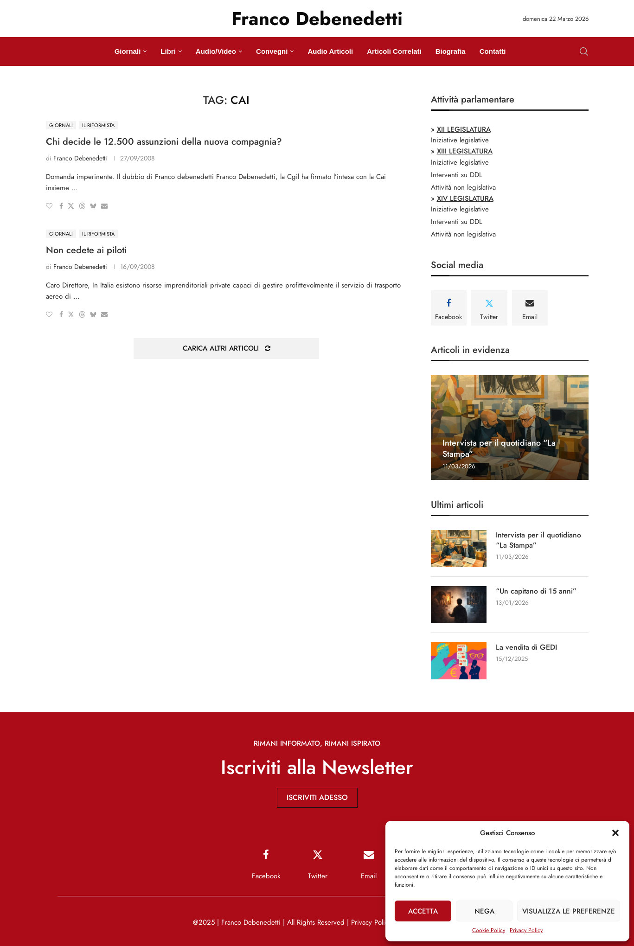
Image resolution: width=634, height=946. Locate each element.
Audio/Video (216, 51)
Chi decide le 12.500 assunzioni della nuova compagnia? (164, 141)
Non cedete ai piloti (86, 250)
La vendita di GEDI (526, 647)
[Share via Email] (104, 206)
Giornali (128, 51)
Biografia (450, 51)
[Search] (584, 51)
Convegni (272, 51)
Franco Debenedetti (80, 158)
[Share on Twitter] (71, 206)
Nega (484, 911)
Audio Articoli (330, 51)
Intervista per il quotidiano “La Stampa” (499, 448)
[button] (615, 832)
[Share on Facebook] (61, 206)
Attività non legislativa (463, 187)
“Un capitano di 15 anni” (536, 591)
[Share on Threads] (82, 206)
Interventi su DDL (456, 175)
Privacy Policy (526, 930)
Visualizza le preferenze (568, 911)
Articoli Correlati (394, 51)
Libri (168, 51)
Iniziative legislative (460, 140)
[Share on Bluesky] (93, 206)
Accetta (423, 911)
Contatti (493, 51)
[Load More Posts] (226, 348)
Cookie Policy (488, 930)
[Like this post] (49, 206)
